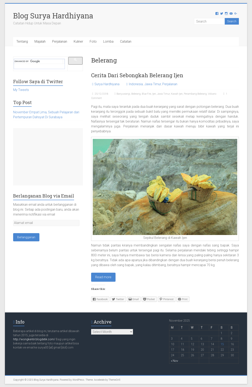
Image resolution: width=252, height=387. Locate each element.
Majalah (40, 41)
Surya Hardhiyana (106, 84)
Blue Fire (146, 93)
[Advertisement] (48, 156)
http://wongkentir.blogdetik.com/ (34, 339)
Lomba (108, 41)
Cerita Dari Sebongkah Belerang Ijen (137, 75)
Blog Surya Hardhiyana (53, 15)
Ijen (154, 93)
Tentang (22, 41)
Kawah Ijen (177, 93)
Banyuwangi (123, 93)
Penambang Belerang (195, 93)
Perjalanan (59, 41)
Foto (93, 41)
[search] (39, 61)
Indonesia (136, 84)
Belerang (136, 93)
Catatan (125, 41)
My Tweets (21, 90)
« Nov (174, 360)
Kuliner (78, 41)
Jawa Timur (152, 84)
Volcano (212, 93)
